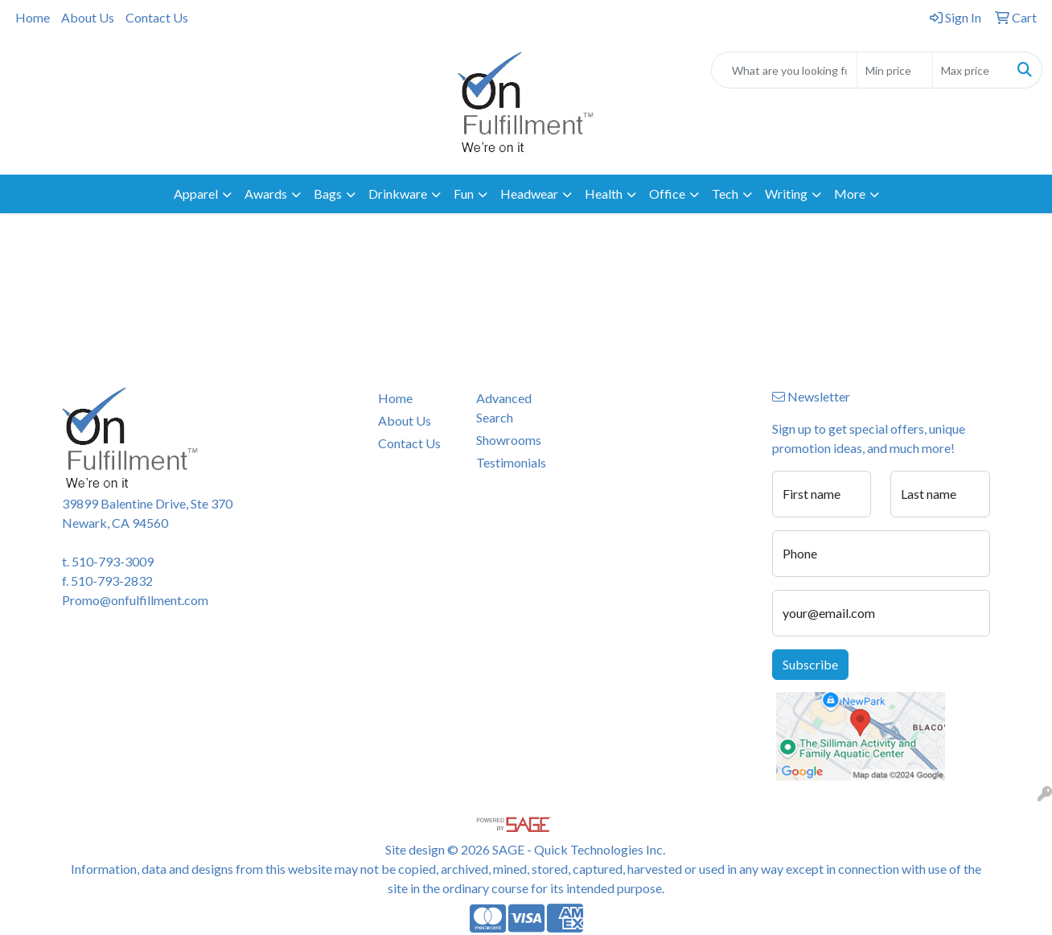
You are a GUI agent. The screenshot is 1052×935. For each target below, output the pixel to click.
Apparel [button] (196, 193)
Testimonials (511, 462)
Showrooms (508, 439)
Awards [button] (266, 193)
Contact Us (156, 17)
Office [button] (667, 193)
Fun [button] (464, 193)
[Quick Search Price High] (970, 70)
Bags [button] (328, 193)
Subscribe (810, 664)
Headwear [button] (529, 193)
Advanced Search (504, 407)
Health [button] (604, 193)
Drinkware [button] (397, 193)
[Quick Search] (784, 70)
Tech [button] (725, 193)
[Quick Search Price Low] (895, 70)
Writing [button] (786, 193)
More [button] (849, 193)
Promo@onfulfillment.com (135, 600)
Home (32, 17)
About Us (87, 17)
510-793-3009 (113, 561)
